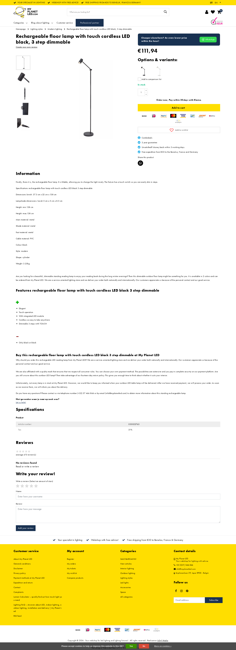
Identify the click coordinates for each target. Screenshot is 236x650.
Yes (131, 646)
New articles (126, 563)
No (144, 646)
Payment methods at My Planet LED (29, 577)
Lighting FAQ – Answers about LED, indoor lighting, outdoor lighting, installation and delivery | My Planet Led (38, 607)
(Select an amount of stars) (34, 481)
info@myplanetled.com (185, 569)
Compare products (75, 577)
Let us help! (21, 402)
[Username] (118, 496)
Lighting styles (37, 29)
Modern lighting (55, 29)
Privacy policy (20, 573)
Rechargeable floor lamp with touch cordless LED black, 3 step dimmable (99, 29)
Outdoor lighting (127, 573)
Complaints (19, 592)
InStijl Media (162, 640)
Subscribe (213, 600)
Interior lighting (127, 568)
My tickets (71, 568)
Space (123, 592)
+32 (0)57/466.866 (183, 565)
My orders (71, 563)
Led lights (124, 582)
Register (70, 559)
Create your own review (27, 47)
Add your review (26, 528)
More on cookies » (162, 646)
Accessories (125, 587)
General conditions (22, 563)
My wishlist (72, 573)
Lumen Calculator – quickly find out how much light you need (38, 598)
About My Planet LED (23, 559)
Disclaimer (18, 568)
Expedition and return (23, 582)
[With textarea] (118, 514)
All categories (126, 596)
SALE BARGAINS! (128, 559)
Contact (17, 587)
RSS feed (18, 615)
